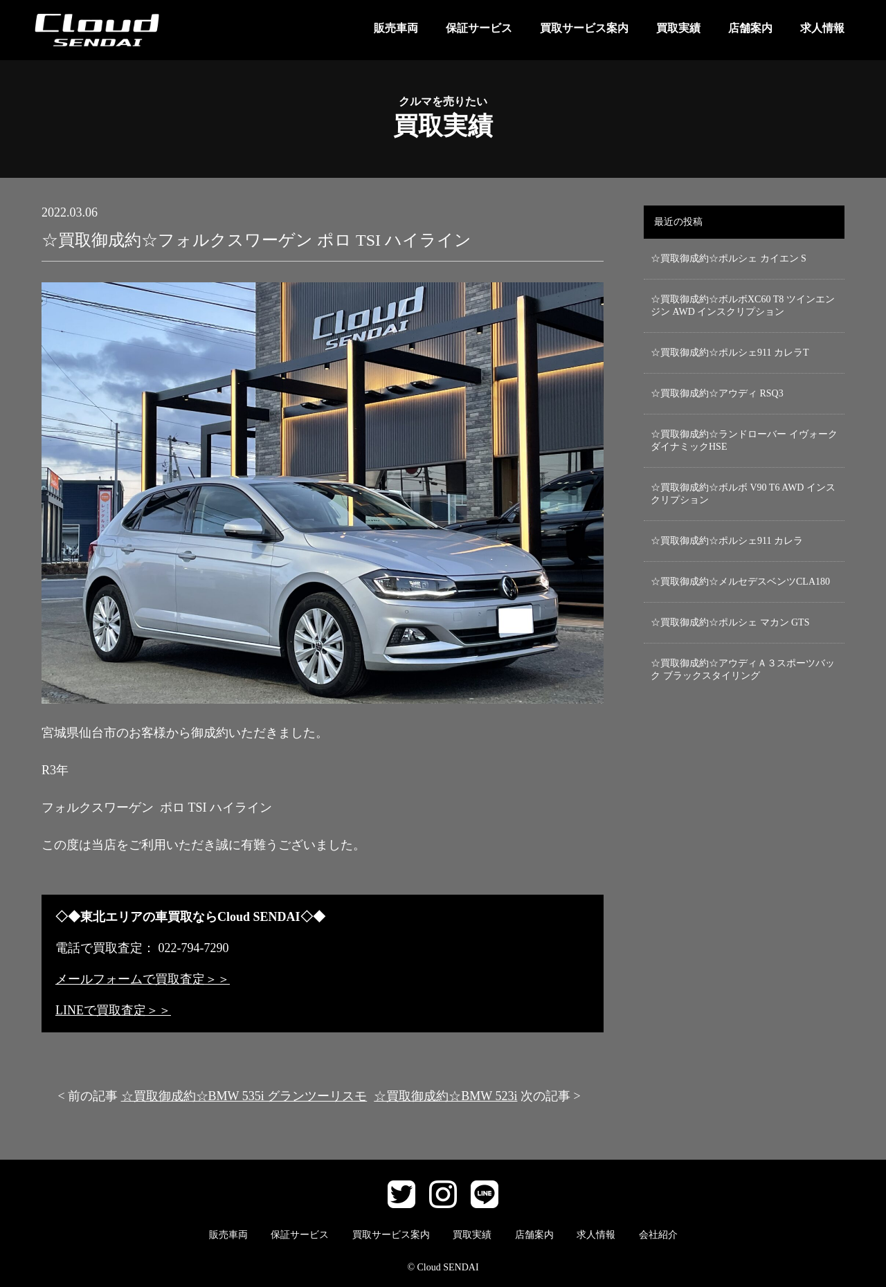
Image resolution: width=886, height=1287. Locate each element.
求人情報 (822, 28)
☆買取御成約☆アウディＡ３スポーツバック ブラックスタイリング (743, 669)
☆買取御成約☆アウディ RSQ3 (717, 393)
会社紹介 (658, 1235)
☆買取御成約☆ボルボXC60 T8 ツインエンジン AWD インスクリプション (743, 305)
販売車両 (396, 28)
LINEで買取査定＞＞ (113, 1010)
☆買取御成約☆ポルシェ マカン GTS (730, 622)
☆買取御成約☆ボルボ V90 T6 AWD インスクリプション (743, 493)
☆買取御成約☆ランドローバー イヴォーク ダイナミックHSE (744, 440)
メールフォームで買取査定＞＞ (142, 979)
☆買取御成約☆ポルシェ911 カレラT (730, 352)
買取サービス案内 (584, 28)
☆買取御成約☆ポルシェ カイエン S (728, 258)
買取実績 (678, 28)
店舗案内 (750, 28)
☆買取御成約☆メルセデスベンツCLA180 (740, 581)
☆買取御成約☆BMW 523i (445, 1096)
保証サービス (479, 28)
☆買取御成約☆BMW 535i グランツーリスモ (244, 1096)
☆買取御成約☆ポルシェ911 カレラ (727, 541)
